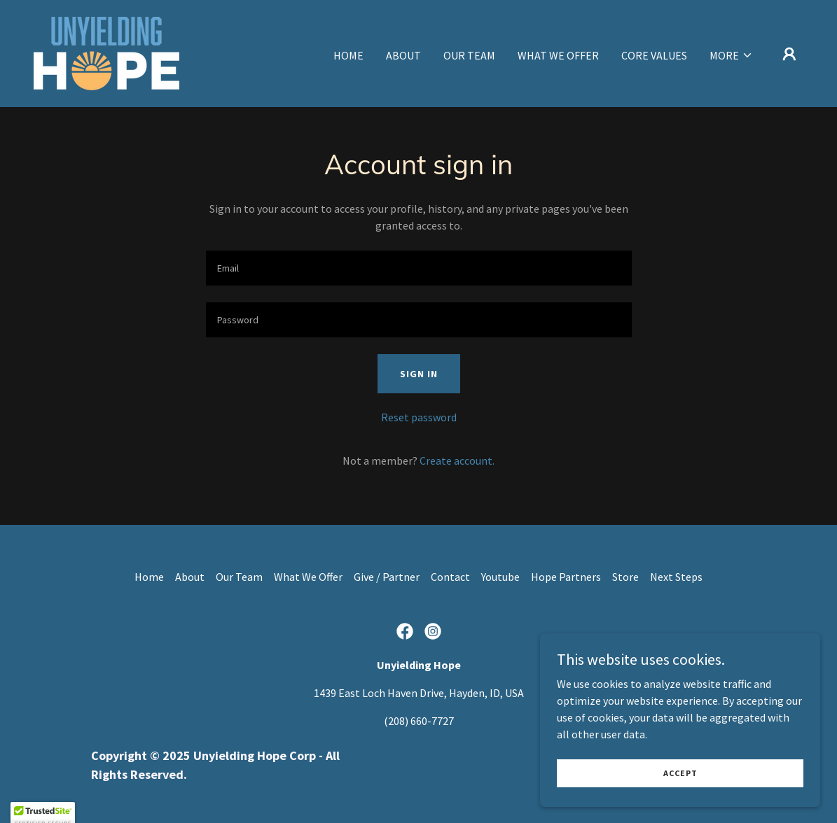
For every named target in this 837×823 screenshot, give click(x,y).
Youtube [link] (500, 577)
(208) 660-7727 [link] (419, 721)
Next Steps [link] (676, 577)
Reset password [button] (419, 417)
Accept (680, 792)
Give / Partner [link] (387, 577)
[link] (106, 52)
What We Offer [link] (558, 55)
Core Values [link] (654, 55)
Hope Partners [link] (566, 577)
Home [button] (149, 577)
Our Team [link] (469, 55)
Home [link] (348, 55)
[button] (731, 55)
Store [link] (625, 577)
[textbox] (419, 268)
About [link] (403, 55)
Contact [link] (450, 577)
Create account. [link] (457, 460)
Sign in (419, 373)
